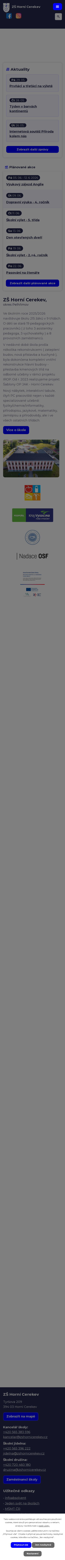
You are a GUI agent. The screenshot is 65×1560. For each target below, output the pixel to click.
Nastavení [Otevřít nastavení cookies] (32, 1553)
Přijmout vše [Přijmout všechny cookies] (21, 1545)
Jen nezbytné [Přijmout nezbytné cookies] (43, 1545)
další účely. (44, 1525)
